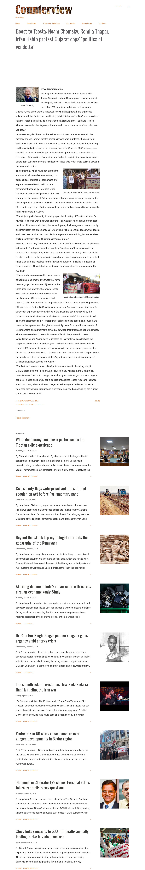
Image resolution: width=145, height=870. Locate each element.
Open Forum (31, 23)
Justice (32, 404)
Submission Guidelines (51, 23)
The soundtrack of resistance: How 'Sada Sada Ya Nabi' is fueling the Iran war (52, 687)
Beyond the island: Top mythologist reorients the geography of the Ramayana (52, 540)
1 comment (28, 623)
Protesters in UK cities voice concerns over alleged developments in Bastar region (48, 736)
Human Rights (22, 404)
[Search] (119, 6)
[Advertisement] (72, 68)
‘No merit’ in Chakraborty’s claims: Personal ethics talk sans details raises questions (53, 785)
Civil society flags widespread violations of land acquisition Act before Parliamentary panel (51, 491)
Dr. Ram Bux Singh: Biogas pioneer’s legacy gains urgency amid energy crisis (52, 638)
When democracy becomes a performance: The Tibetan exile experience (50, 442)
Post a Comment (22, 418)
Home (17, 23)
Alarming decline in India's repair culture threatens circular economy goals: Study (53, 589)
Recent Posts (87, 23)
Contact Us (70, 23)
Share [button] (97, 401)
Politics (40, 404)
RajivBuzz (102, 23)
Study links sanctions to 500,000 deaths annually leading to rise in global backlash (52, 834)
